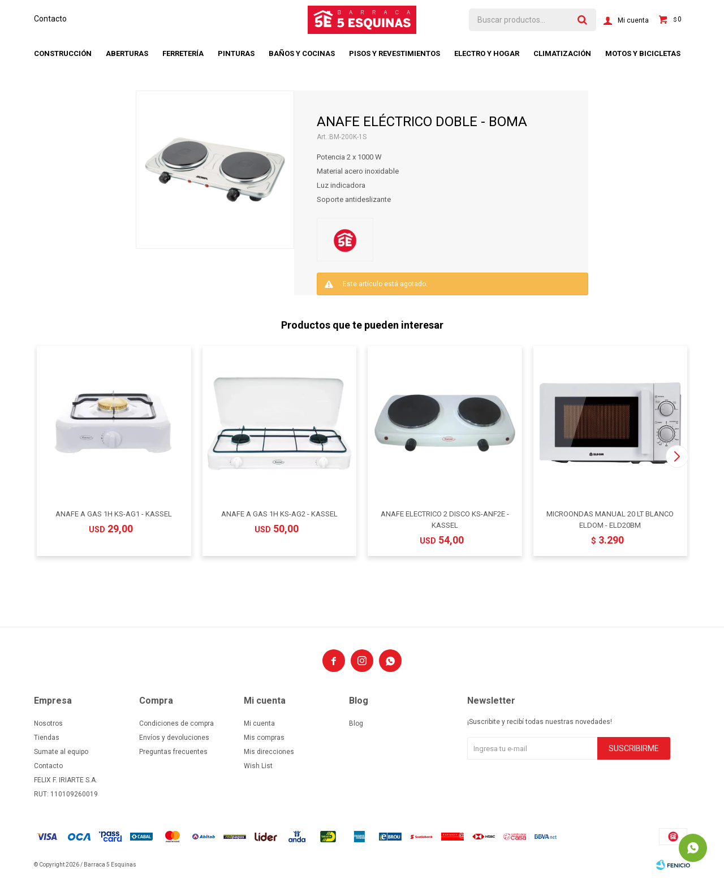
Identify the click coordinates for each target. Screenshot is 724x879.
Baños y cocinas (302, 53)
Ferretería (183, 53)
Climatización (562, 53)
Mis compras (264, 738)
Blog (356, 723)
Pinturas (236, 53)
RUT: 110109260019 (66, 794)
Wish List (258, 766)
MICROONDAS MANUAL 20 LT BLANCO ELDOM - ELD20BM (610, 519)
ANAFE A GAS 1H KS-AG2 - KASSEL (279, 514)
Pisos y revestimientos (394, 53)
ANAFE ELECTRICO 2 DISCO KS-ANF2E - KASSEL (445, 519)
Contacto (50, 18)
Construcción (63, 53)
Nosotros (48, 723)
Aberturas (127, 53)
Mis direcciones (269, 752)
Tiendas (46, 738)
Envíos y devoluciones (174, 738)
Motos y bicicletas (642, 53)
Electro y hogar (486, 53)
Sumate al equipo (61, 752)
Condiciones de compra (176, 723)
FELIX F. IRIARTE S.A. (65, 780)
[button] (676, 456)
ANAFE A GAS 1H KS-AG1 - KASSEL (113, 514)
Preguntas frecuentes (173, 752)
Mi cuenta (259, 723)
